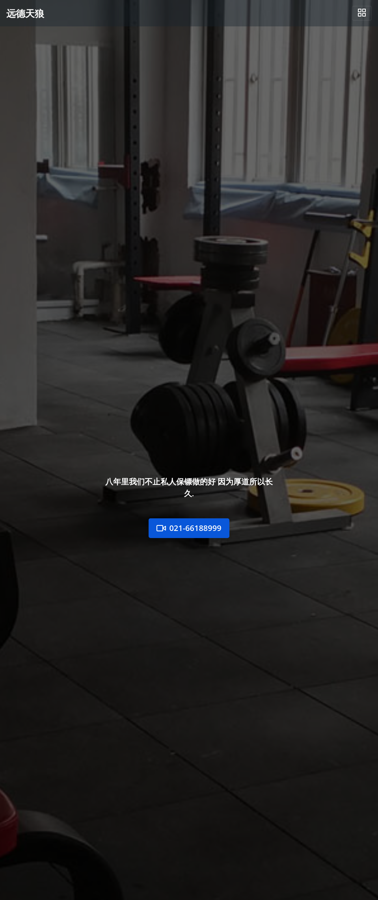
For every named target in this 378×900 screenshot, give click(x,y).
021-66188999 (188, 528)
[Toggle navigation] (362, 13)
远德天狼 (25, 13)
